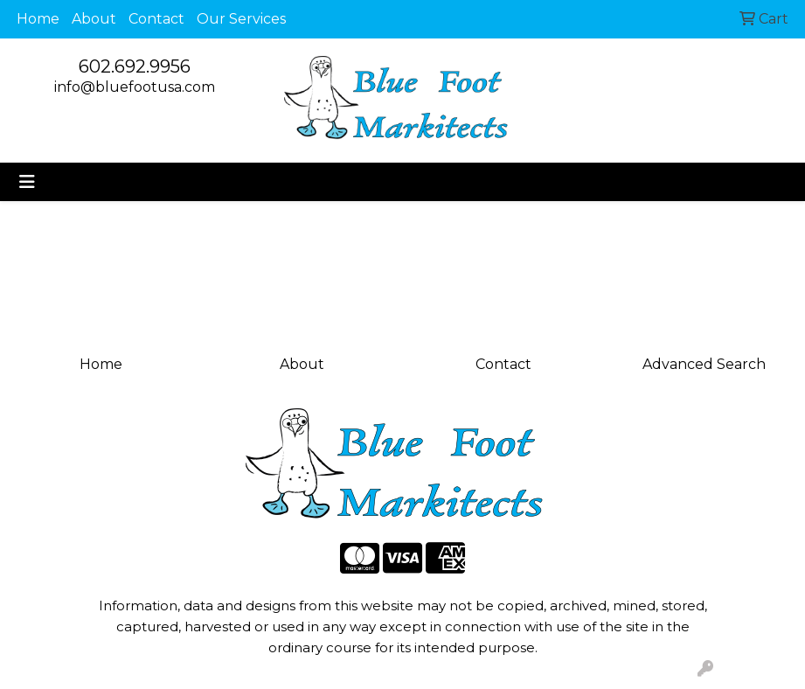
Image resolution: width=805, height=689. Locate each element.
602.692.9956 (135, 66)
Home (38, 18)
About (94, 18)
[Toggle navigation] (27, 182)
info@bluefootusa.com (134, 87)
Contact (156, 18)
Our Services (241, 18)
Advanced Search (704, 364)
